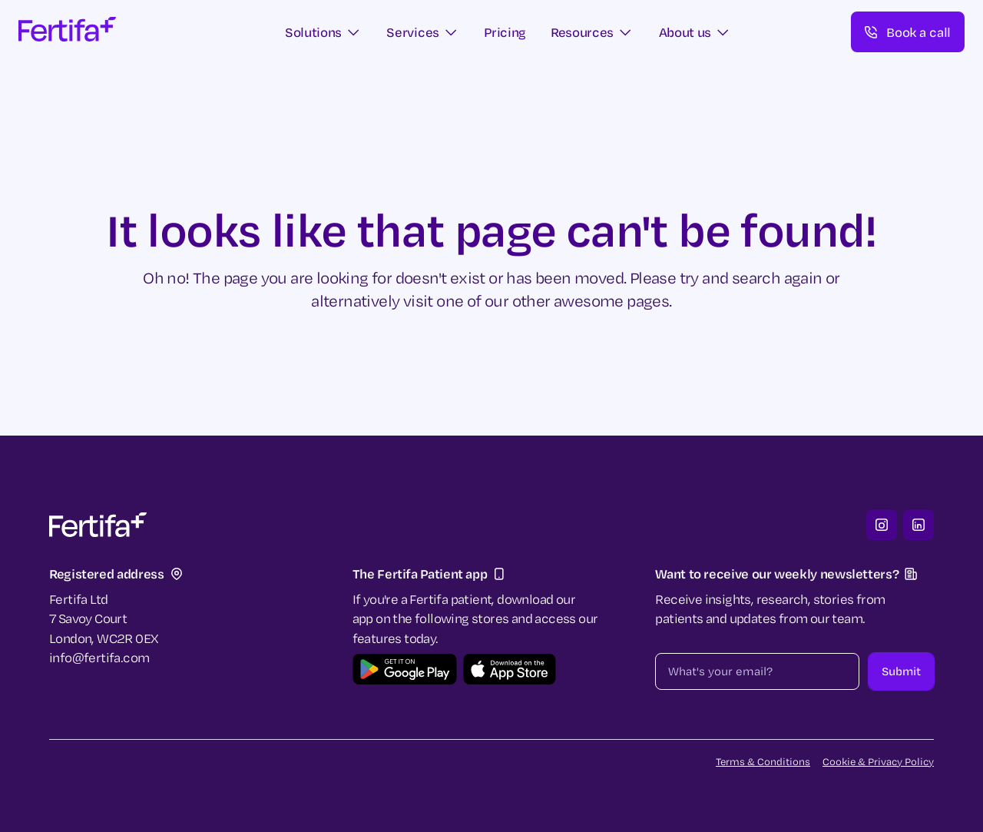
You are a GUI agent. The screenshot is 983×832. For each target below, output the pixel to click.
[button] (323, 32)
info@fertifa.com (99, 657)
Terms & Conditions (763, 761)
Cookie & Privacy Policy (878, 761)
